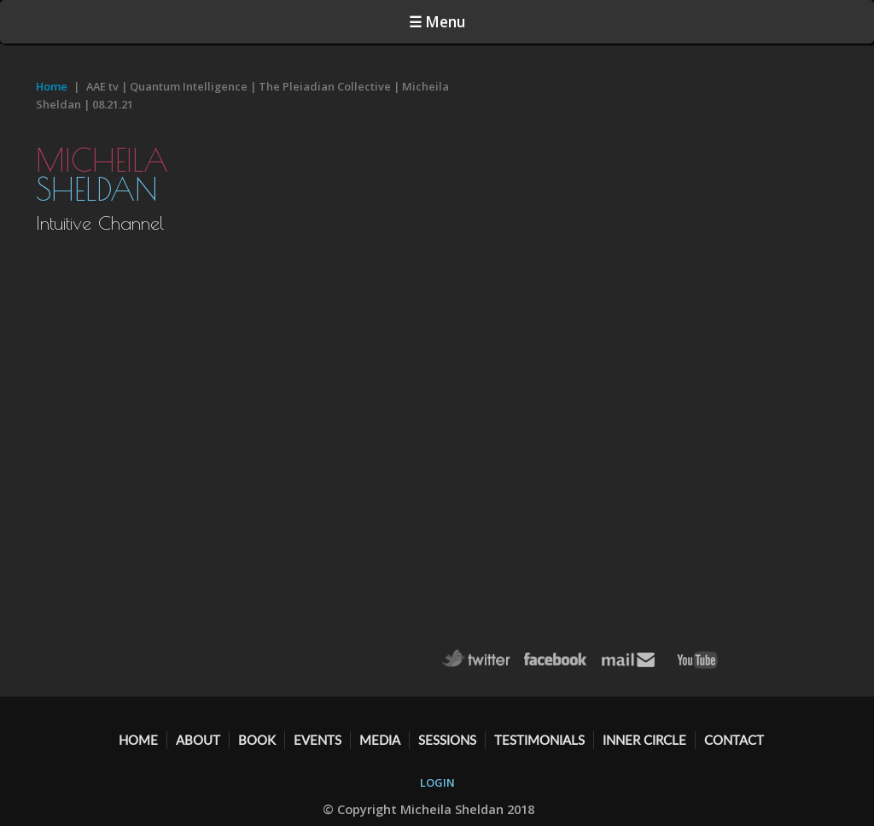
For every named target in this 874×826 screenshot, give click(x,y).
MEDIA (379, 740)
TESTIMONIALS (539, 740)
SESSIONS (447, 740)
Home (51, 86)
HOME (138, 740)
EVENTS (317, 740)
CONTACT (734, 740)
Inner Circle (644, 740)
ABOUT (198, 740)
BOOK (257, 740)
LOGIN (437, 782)
